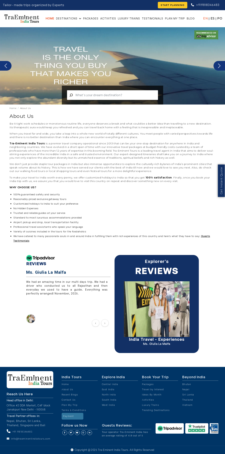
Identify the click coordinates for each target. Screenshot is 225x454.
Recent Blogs (70, 394)
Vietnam (187, 405)
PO (219, 18)
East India (108, 389)
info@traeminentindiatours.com (30, 438)
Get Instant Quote (221, 178)
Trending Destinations (155, 410)
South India (109, 399)
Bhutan (186, 384)
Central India (110, 384)
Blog (191, 18)
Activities (108, 18)
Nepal (186, 389)
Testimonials (152, 18)
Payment (68, 416)
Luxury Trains (129, 18)
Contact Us (69, 399)
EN (205, 18)
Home (50, 18)
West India (108, 405)
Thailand (187, 399)
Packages (90, 18)
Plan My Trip (175, 18)
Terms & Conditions (74, 410)
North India (109, 394)
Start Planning (173, 5)
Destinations (66, 18)
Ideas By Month (152, 394)
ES (213, 18)
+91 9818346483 (22, 431)
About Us (25, 108)
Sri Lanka (188, 394)
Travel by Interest (153, 389)
